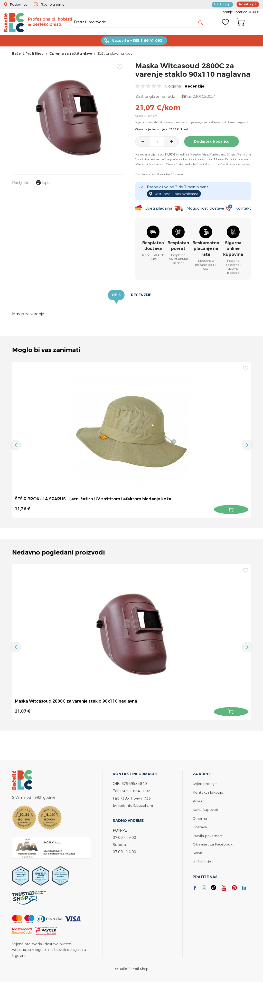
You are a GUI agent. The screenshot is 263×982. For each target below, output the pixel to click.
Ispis (42, 184)
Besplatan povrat (178, 245)
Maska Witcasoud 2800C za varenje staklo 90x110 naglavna (77, 701)
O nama (200, 817)
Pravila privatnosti (208, 834)
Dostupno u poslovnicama (176, 194)
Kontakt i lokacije (208, 792)
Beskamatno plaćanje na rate (205, 248)
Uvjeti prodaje (205, 783)
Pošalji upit (248, 4)
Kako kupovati (205, 808)
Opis (116, 295)
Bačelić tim (203, 859)
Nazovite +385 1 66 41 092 (136, 41)
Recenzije (194, 86)
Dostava (200, 825)
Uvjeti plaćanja (158, 208)
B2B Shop (222, 4)
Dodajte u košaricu (212, 142)
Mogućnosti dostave (205, 208)
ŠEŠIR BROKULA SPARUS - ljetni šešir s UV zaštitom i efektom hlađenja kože (93, 499)
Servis (197, 851)
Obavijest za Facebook (212, 842)
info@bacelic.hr (140, 805)
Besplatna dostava (153, 245)
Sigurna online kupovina (233, 248)
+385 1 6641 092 (135, 790)
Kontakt (243, 208)
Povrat (198, 800)
